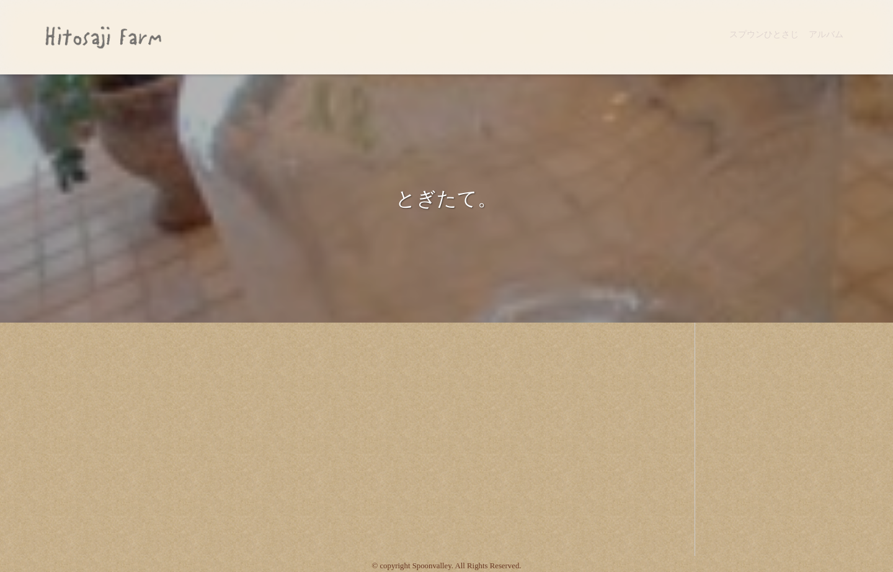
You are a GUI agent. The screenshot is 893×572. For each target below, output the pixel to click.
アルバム (826, 34)
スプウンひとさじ (764, 34)
